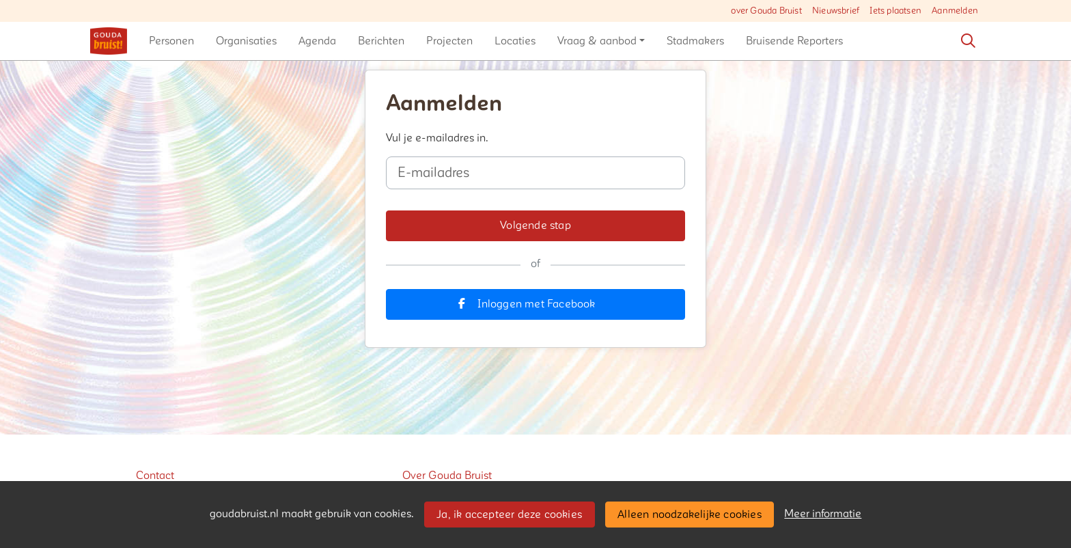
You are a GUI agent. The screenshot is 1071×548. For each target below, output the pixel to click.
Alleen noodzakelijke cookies (689, 514)
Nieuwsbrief (835, 10)
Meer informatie (822, 514)
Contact (155, 475)
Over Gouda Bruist (447, 475)
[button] (171, 41)
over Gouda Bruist (766, 10)
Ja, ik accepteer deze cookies (509, 514)
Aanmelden (955, 10)
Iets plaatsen (895, 10)
